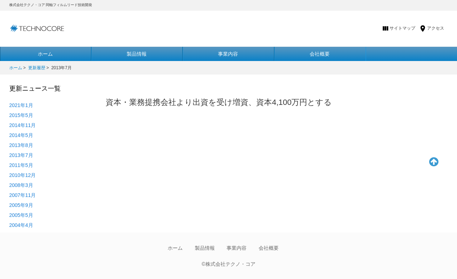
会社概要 (320, 54)
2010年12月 (22, 175)
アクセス (435, 28)
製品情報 (137, 54)
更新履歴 (36, 67)
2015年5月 (21, 115)
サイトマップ (402, 28)
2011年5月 (21, 165)
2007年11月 (22, 195)
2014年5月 (21, 135)
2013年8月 (21, 145)
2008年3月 (21, 185)
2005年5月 (21, 215)
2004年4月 (21, 225)
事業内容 (228, 54)
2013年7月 (21, 155)
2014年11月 (22, 125)
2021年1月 (21, 105)
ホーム (15, 67)
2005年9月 (21, 205)
